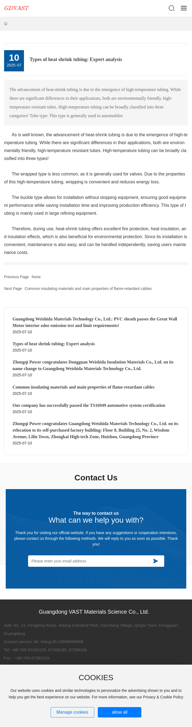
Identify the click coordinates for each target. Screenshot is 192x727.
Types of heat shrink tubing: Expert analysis (54, 343)
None (36, 277)
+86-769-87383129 (28, 649)
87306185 (57, 649)
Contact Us (95, 477)
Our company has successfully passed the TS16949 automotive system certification (89, 405)
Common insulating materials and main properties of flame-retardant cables (88, 288)
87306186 (78, 649)
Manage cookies (72, 712)
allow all (119, 712)
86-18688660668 (67, 641)
